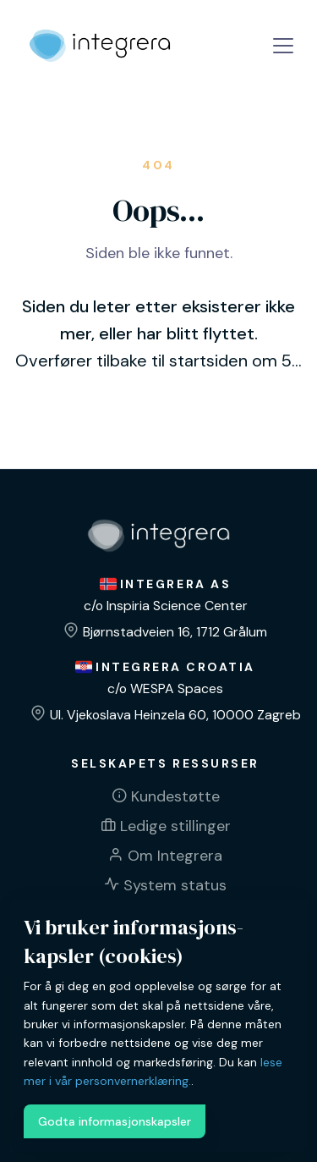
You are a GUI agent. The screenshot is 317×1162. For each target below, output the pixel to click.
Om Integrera (175, 855)
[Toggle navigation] (283, 46)
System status (175, 885)
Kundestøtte (175, 796)
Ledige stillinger (175, 826)
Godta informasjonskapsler (114, 1121)
